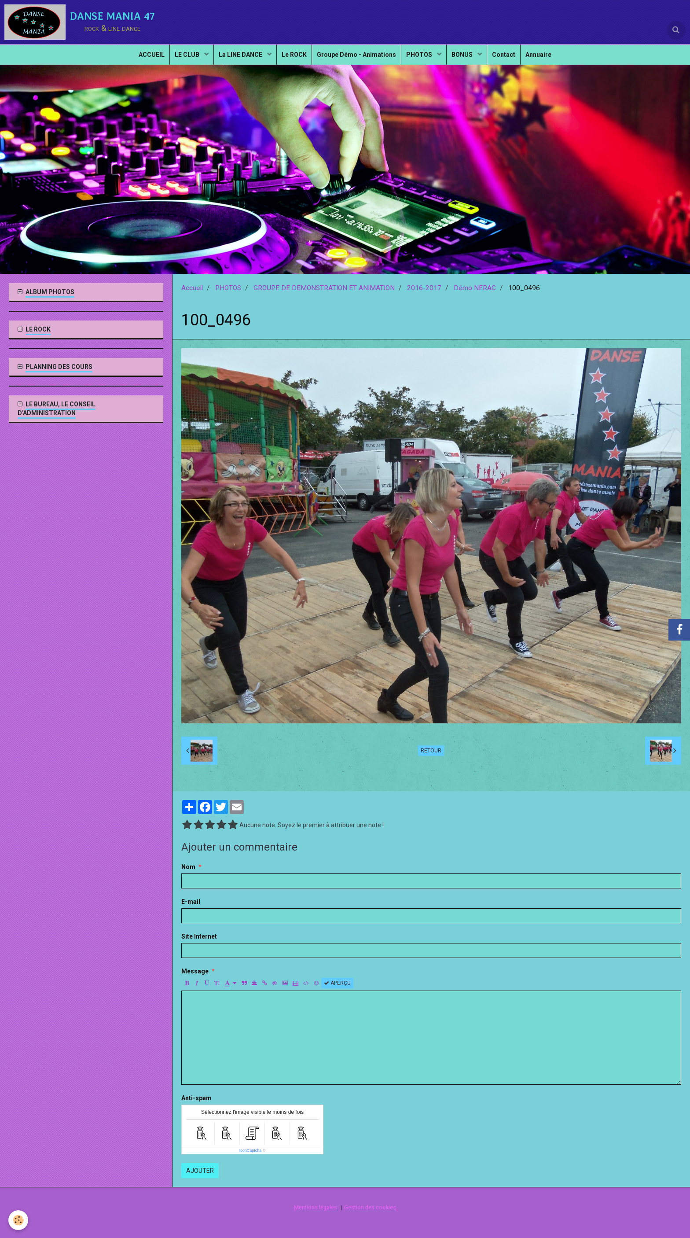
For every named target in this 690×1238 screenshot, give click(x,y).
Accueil (192, 288)
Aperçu (337, 983)
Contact (514, 59)
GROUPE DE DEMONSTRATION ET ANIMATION (324, 288)
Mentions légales (315, 1207)
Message (195, 971)
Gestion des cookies (370, 1207)
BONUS (470, 59)
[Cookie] (19, 1220)
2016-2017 (424, 288)
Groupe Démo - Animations (356, 59)
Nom (188, 866)
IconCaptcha (250, 1150)
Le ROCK (290, 59)
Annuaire (552, 59)
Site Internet (199, 936)
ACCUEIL (137, 59)
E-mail (190, 901)
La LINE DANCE (234, 59)
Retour (431, 751)
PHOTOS (423, 59)
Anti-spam (196, 1098)
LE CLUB (177, 59)
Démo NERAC (475, 288)
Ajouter (200, 1170)
